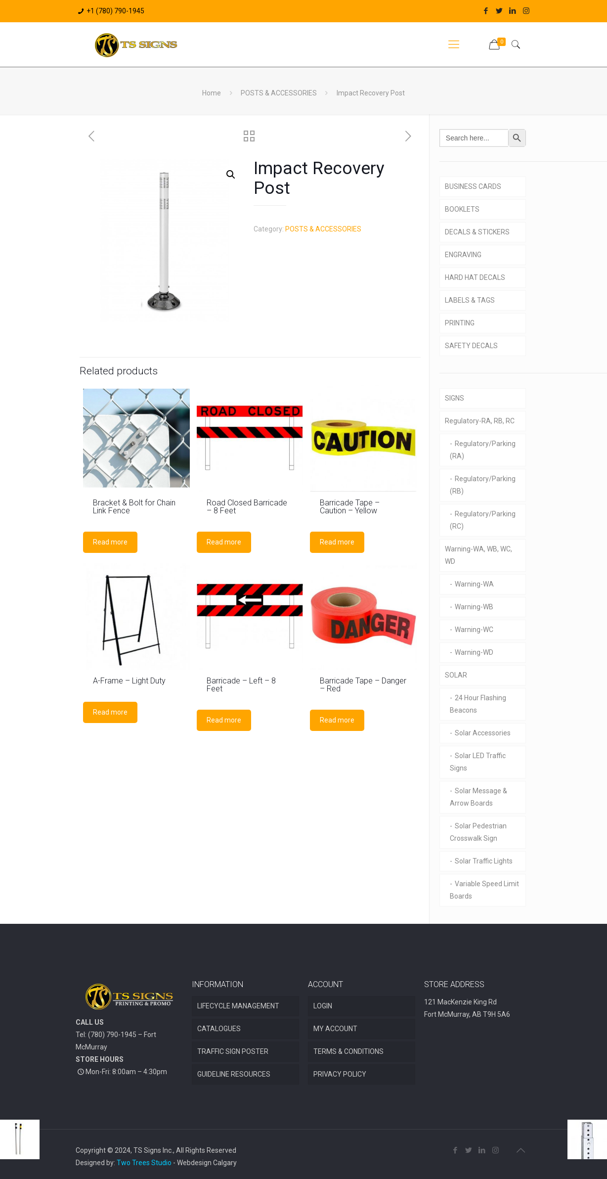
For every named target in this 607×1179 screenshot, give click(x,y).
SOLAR (456, 675)
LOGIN (322, 1006)
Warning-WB (474, 607)
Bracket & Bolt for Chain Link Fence (134, 506)
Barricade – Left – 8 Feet (241, 684)
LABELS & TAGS (470, 300)
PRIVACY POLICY (339, 1074)
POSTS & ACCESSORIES (279, 93)
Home (211, 93)
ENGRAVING (463, 255)
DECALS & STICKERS (477, 232)
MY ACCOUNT (335, 1029)
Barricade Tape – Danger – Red (363, 684)
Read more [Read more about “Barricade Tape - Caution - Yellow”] (337, 542)
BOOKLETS (462, 209)
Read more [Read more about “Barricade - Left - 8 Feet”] (224, 720)
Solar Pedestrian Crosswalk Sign (478, 832)
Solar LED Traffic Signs (478, 762)
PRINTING (460, 323)
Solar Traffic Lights (484, 861)
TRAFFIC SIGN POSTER (232, 1051)
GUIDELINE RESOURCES (233, 1074)
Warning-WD (474, 652)
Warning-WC (474, 630)
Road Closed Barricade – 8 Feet (247, 506)
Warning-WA (474, 584)
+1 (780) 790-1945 (115, 11)
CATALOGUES (219, 1029)
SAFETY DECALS (471, 346)
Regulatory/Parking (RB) (483, 485)
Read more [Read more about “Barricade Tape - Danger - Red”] (337, 720)
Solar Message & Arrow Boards (478, 797)
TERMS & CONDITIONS (348, 1051)
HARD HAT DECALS (475, 277)
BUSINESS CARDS (473, 186)
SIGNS (454, 398)
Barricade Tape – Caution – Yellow (350, 506)
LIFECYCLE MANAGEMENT (238, 1006)
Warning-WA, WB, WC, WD (478, 555)
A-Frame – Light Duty (129, 680)
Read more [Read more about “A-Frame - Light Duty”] (110, 712)
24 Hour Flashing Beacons (478, 704)
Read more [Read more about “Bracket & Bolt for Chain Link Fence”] (110, 542)
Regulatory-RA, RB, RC (480, 421)
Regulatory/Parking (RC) (483, 520)
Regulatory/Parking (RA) (483, 450)
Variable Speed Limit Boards (484, 890)
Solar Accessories (483, 733)
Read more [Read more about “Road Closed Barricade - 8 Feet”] (224, 542)
